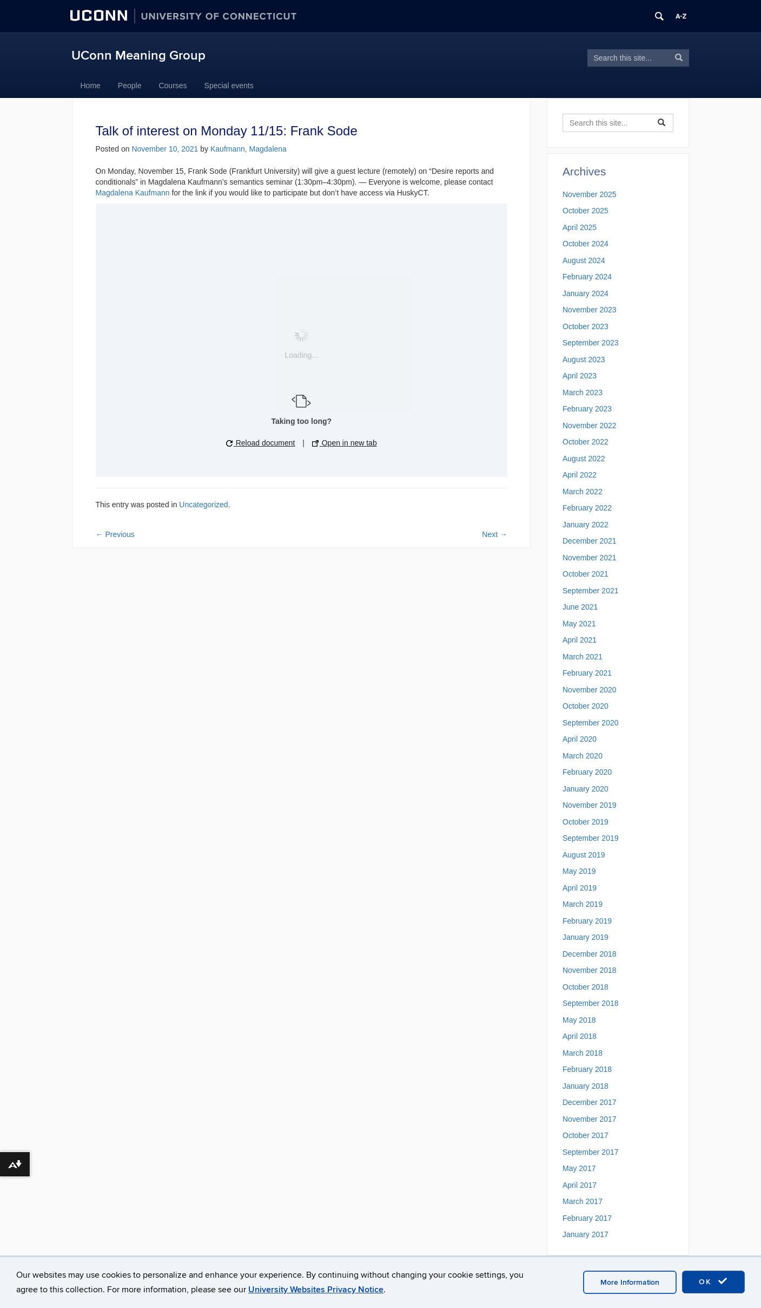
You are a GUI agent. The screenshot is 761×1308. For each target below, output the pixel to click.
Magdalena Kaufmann (133, 192)
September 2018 (591, 1003)
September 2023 (591, 342)
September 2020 (591, 722)
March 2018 (583, 1053)
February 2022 (587, 507)
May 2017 (579, 1168)
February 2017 (587, 1218)
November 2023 (590, 309)
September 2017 (591, 1152)
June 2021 (580, 607)
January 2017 (585, 1234)
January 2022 (585, 524)
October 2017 (585, 1135)
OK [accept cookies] (713, 1281)
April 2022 (580, 474)
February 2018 (587, 1069)
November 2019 (590, 805)
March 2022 (583, 491)
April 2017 (580, 1185)
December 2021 (590, 541)
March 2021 (583, 656)
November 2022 (590, 425)
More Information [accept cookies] (629, 1282)
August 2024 (584, 260)
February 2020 (587, 772)
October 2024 (585, 243)
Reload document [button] (260, 443)
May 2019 (579, 871)
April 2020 (580, 739)
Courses (172, 85)
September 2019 (591, 838)
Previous (115, 534)
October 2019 (585, 822)
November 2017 (590, 1119)
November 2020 (590, 689)
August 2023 (584, 359)
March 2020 (583, 755)
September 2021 (591, 590)
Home (91, 85)
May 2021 (579, 623)
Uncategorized (203, 504)
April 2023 (580, 375)
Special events (229, 85)
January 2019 (585, 937)
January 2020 (585, 788)
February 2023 (587, 408)
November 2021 (590, 557)
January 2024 (585, 293)
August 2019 (584, 855)
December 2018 (590, 954)
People (130, 85)
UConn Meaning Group (138, 55)
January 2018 (585, 1086)
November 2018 (590, 970)
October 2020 (585, 706)
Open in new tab (344, 443)
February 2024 (587, 276)
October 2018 (585, 987)
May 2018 (579, 1020)
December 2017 (590, 1102)
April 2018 (580, 1036)
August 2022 (584, 458)
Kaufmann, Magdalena (248, 149)
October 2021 (585, 574)
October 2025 (585, 210)
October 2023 (585, 326)
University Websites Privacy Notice (315, 1289)
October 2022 (585, 441)
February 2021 (587, 673)
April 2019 (580, 888)
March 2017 (583, 1201)
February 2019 (587, 921)
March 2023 (583, 392)
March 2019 (583, 904)
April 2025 (580, 227)
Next (494, 534)
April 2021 (580, 640)
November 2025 (590, 194)
